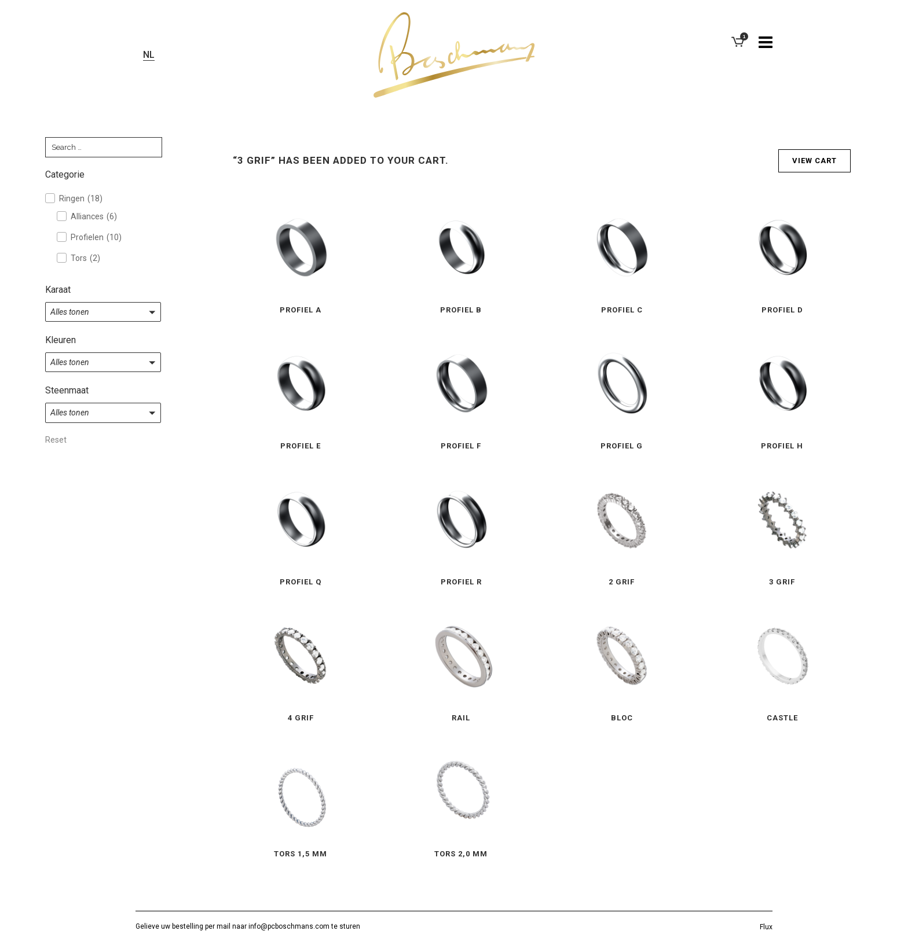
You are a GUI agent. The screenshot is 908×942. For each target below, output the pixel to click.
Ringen (80, 198)
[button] (103, 312)
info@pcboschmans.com (288, 926)
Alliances (94, 216)
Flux (766, 927)
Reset (56, 439)
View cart (814, 160)
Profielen (96, 237)
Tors (85, 258)
